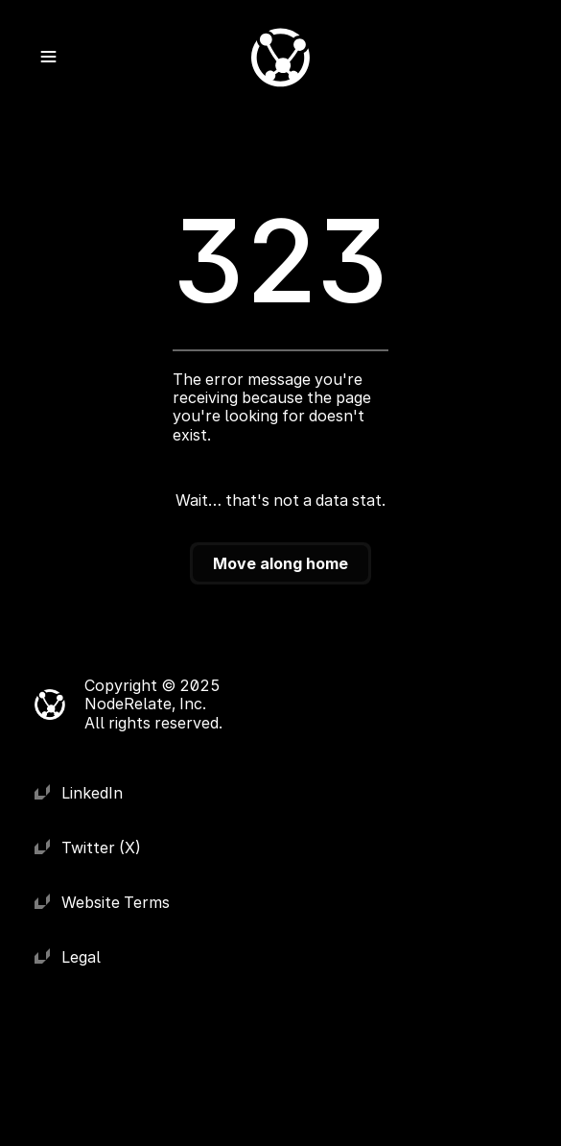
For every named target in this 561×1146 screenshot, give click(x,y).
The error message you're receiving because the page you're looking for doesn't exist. (274, 407)
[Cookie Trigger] (304, 704)
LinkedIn (92, 792)
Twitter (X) (101, 847)
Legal (81, 957)
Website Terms (115, 902)
